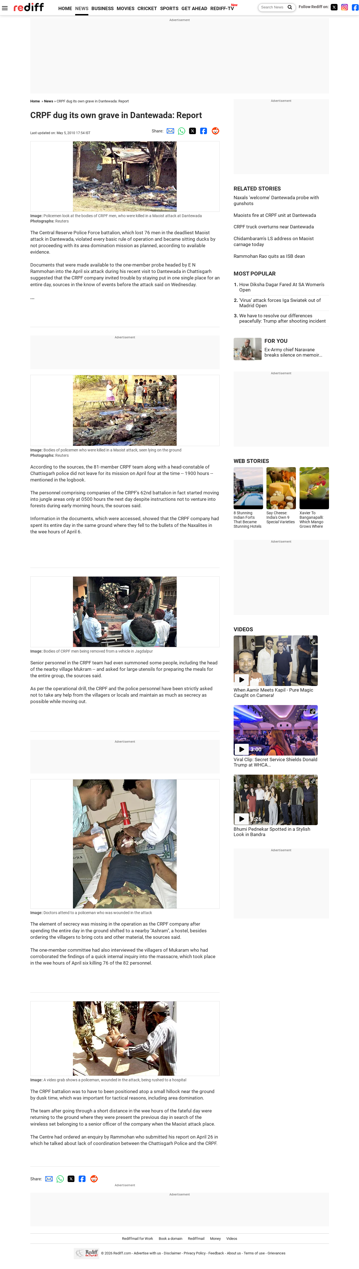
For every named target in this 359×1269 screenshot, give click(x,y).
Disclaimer (172, 1253)
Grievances (277, 1253)
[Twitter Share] (191, 131)
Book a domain (170, 1238)
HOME (65, 8)
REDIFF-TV (222, 8)
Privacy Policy (195, 1253)
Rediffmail (196, 1238)
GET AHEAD (194, 8)
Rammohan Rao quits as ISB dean (269, 256)
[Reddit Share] (214, 131)
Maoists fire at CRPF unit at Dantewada (275, 215)
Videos (231, 1238)
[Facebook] (355, 7)
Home (35, 101)
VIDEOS (243, 629)
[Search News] (288, 7)
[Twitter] (334, 7)
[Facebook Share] (202, 131)
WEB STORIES (251, 461)
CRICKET (147, 8)
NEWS (81, 8)
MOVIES (125, 8)
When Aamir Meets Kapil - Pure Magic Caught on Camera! (273, 692)
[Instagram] (344, 7)
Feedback (216, 1253)
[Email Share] (169, 131)
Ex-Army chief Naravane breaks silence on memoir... (293, 352)
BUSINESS (102, 8)
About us (234, 1253)
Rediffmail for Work (137, 1238)
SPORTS (169, 8)
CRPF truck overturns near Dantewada (274, 227)
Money (215, 1238)
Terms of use (254, 1253)
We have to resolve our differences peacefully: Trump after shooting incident (282, 318)
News (48, 101)
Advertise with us (147, 1253)
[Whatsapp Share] (180, 131)
